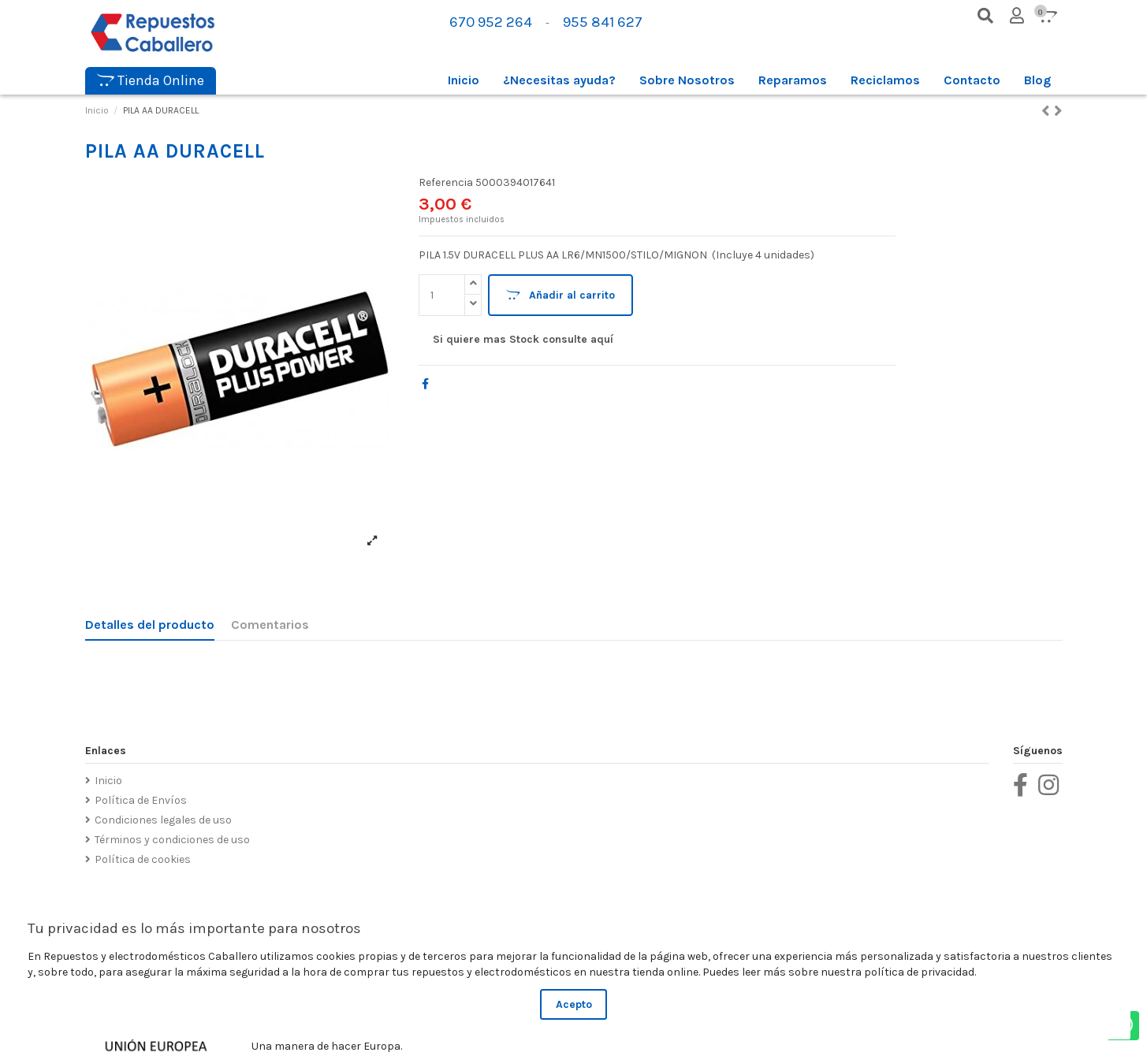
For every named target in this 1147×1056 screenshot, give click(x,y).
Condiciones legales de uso (163, 820)
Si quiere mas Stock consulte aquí (523, 339)
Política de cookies (143, 859)
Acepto (574, 1004)
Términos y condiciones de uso (172, 839)
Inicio (108, 780)
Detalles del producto (149, 624)
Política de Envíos (141, 800)
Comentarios (270, 624)
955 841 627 (602, 22)
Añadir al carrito (560, 295)
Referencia (446, 182)
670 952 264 (490, 22)
